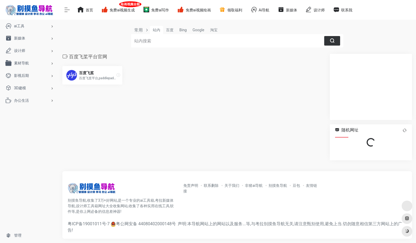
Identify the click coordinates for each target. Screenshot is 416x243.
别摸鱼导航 (277, 185)
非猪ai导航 (254, 185)
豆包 (296, 185)
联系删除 (211, 185)
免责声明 (190, 185)
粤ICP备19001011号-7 (89, 223)
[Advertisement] (371, 87)
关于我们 (231, 185)
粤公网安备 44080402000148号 (146, 223)
